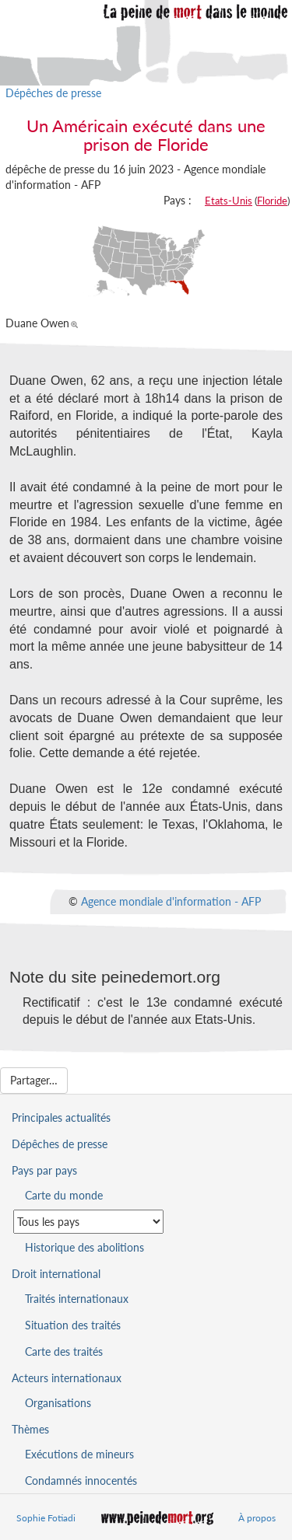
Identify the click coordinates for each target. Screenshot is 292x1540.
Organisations (58, 1402)
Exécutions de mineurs (79, 1454)
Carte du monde (64, 1195)
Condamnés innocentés (81, 1480)
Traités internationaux (76, 1298)
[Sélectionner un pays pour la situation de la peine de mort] (88, 1222)
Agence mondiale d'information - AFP (171, 901)
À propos (257, 1518)
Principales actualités (61, 1117)
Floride (272, 200)
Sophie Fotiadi (46, 1518)
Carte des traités (64, 1351)
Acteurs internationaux (66, 1378)
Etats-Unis (228, 200)
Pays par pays (44, 1170)
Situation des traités (73, 1325)
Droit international (56, 1273)
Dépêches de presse (53, 93)
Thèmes (30, 1429)
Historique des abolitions (84, 1247)
